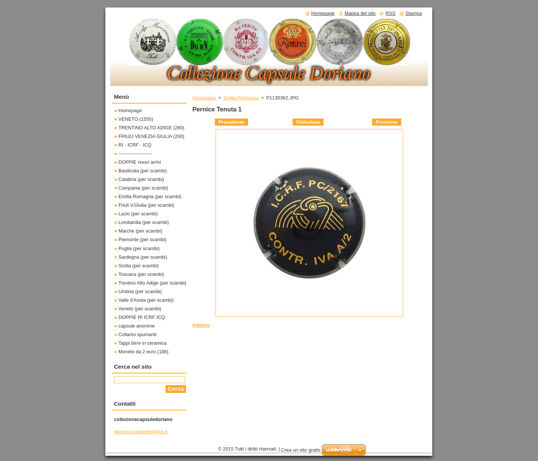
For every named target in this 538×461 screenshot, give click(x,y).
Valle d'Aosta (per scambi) (146, 300)
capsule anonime (136, 326)
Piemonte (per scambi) (142, 239)
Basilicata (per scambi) (142, 170)
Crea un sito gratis (301, 450)
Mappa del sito (359, 13)
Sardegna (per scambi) (142, 257)
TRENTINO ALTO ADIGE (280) (151, 127)
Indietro (201, 325)
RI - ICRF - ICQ (134, 145)
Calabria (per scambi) (141, 179)
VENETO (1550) (135, 119)
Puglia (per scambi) (139, 248)
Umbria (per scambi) (140, 291)
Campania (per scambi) (143, 188)
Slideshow (308, 122)
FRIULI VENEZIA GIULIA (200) (151, 136)
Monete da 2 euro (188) (143, 351)
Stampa (413, 13)
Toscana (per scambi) (141, 274)
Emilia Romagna (241, 98)
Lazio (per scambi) (138, 213)
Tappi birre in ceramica (142, 343)
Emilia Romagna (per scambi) (150, 196)
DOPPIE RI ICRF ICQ (141, 317)
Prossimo (387, 122)
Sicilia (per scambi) (138, 265)
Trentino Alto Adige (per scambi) (152, 283)
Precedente (231, 122)
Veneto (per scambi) (139, 308)
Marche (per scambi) (140, 231)
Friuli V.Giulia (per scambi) (146, 205)
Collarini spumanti (137, 334)
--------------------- (135, 153)
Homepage (204, 98)
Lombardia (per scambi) (143, 222)
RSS (390, 13)
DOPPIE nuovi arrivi (139, 162)
